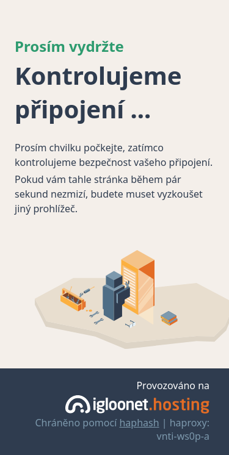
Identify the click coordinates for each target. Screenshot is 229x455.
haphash (139, 422)
